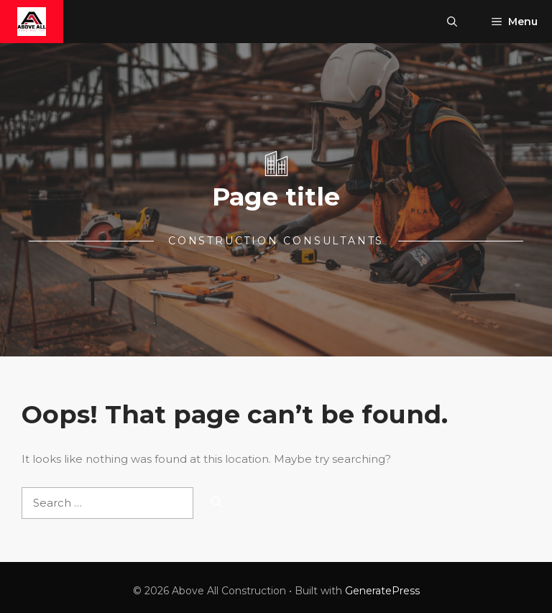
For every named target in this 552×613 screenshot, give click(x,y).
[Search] (216, 503)
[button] (452, 21)
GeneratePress (382, 590)
